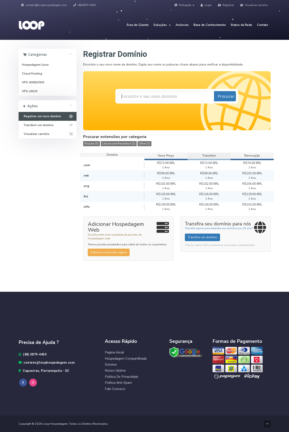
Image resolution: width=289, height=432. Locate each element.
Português (184, 5)
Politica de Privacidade (121, 376)
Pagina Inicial (114, 352)
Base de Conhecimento (209, 25)
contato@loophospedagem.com (44, 5)
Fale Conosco (115, 389)
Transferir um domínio (47, 125)
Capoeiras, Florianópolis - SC (44, 371)
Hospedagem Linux (35, 65)
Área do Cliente (137, 25)
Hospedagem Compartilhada (126, 358)
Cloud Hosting (32, 74)
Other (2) (144, 143)
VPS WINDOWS (33, 82)
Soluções (162, 25)
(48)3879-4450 (84, 5)
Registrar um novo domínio (47, 116)
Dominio (111, 364)
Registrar (226, 5)
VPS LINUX (30, 91)
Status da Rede (241, 25)
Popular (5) (91, 143)
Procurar (226, 96)
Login (206, 5)
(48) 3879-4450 (33, 354)
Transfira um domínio (202, 237)
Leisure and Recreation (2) (118, 143)
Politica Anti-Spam (118, 382)
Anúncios (182, 25)
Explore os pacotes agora (109, 252)
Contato (262, 25)
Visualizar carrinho (254, 5)
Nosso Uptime (115, 370)
